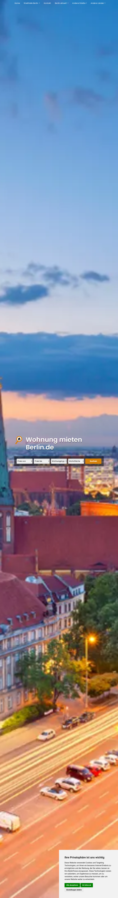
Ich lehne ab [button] (86, 885)
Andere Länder (97, 3)
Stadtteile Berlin (31, 3)
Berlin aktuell (61, 3)
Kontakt (47, 3)
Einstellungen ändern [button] (74, 890)
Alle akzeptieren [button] (72, 885)
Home (17, 3)
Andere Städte (79, 3)
